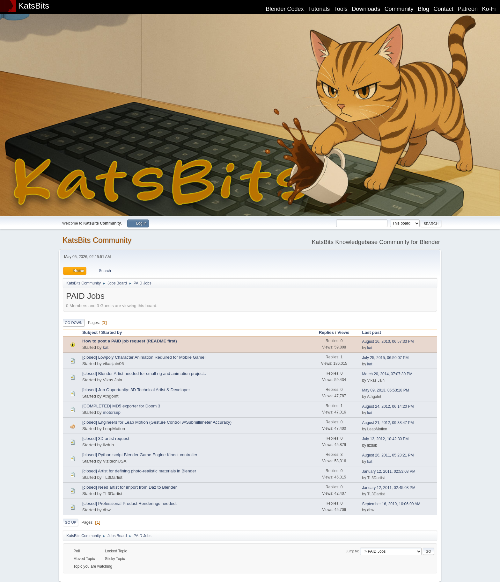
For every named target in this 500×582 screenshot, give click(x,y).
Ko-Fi (489, 9)
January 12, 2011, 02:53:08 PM (388, 471)
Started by (111, 332)
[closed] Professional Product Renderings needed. (129, 503)
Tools (341, 9)
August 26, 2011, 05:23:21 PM (388, 455)
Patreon (468, 9)
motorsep (112, 412)
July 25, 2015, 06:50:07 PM (385, 358)
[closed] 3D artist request (105, 438)
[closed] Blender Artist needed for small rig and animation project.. (144, 373)
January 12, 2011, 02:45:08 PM (388, 487)
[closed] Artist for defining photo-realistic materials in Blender (139, 471)
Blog (423, 9)
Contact (443, 9)
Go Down (74, 323)
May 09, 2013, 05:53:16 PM (385, 390)
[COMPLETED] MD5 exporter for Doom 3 (121, 406)
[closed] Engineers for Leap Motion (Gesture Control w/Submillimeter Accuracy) (157, 422)
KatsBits (33, 6)
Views (343, 332)
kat (105, 347)
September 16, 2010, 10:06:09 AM (391, 504)
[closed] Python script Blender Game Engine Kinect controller (139, 454)
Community (399, 9)
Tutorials (319, 9)
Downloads (366, 9)
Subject (90, 332)
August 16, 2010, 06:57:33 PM (388, 341)
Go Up (70, 522)
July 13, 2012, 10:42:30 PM (385, 439)
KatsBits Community (96, 240)
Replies (326, 332)
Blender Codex (285, 9)
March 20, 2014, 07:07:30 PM (387, 374)
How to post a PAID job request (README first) (129, 341)
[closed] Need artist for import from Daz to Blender (129, 487)
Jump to (352, 551)
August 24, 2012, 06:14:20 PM (388, 406)
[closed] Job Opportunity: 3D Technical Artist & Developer (136, 389)
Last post (374, 332)
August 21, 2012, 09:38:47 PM (388, 422)
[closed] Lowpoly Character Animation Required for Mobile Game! (144, 357)
